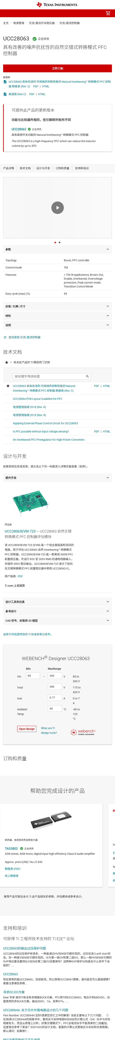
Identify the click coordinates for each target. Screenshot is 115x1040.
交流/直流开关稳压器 (42, 23)
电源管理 (18, 23)
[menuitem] (75, 13)
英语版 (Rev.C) (17, 94)
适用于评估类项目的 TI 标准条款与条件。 (28, 634)
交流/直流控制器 (69, 23)
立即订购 (57, 68)
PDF (35, 86)
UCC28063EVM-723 (20, 531)
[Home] (56, 4)
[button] (7, 13)
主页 (6, 23)
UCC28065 (19, 129)
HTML (45, 86)
